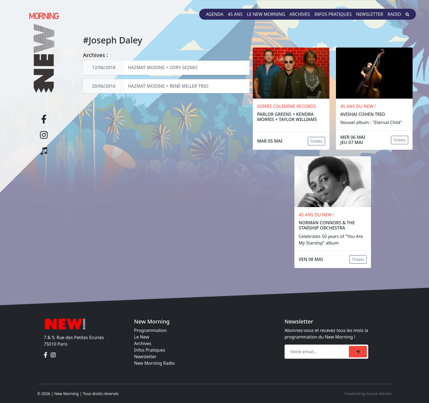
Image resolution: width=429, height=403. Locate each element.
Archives (299, 14)
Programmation (150, 330)
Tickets (316, 141)
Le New (141, 337)
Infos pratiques (333, 14)
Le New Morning (266, 14)
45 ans (235, 14)
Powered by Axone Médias (368, 393)
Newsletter (369, 14)
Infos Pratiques (149, 350)
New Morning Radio (154, 363)
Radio (394, 14)
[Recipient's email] (317, 351)
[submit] (358, 351)
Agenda (214, 14)
